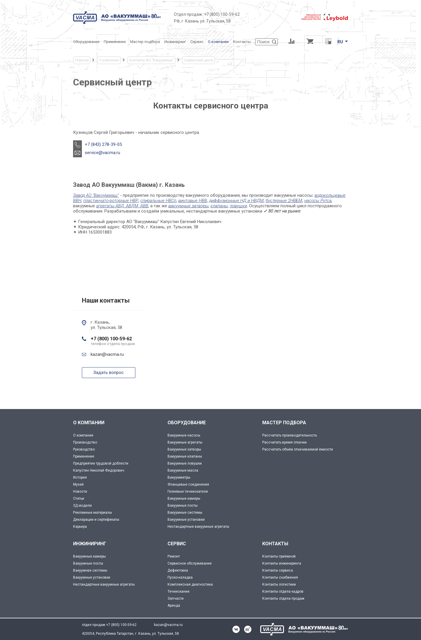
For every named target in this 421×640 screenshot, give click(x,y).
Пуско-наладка (180, 577)
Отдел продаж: (188, 14)
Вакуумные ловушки (185, 463)
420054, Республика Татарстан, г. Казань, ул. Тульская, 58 (130, 634)
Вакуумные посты (183, 505)
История (80, 477)
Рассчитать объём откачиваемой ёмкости (297, 449)
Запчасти (176, 598)
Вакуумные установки (186, 519)
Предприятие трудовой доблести (100, 463)
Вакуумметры (179, 477)
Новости (80, 491)
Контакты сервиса (277, 570)
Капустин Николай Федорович (98, 470)
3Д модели (82, 505)
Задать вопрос (108, 372)
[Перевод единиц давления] (328, 41)
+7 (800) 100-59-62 (222, 14)
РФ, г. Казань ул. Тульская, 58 (202, 21)
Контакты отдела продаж (283, 598)
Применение (83, 456)
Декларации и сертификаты (96, 519)
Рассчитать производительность (289, 435)
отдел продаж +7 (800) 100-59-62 (109, 625)
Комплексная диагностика (190, 584)
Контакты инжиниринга (281, 563)
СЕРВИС (177, 543)
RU (340, 41)
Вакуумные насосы (184, 435)
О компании (83, 435)
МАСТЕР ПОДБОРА (284, 422)
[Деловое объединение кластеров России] (270, 17)
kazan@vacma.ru (107, 354)
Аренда (174, 605)
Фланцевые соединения (188, 484)
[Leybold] (324, 17)
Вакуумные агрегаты (185, 442)
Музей (78, 484)
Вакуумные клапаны (185, 456)
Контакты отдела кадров (282, 591)
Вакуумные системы (185, 512)
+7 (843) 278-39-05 (103, 144)
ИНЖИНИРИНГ (89, 543)
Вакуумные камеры (184, 498)
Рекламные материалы (92, 512)
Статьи (78, 498)
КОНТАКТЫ (275, 543)
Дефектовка (178, 570)
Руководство (84, 449)
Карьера (80, 527)
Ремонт (174, 556)
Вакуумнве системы (90, 570)
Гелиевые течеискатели (188, 491)
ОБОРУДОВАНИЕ (187, 422)
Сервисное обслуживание (190, 563)
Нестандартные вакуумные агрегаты (198, 527)
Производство (85, 442)
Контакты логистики (279, 584)
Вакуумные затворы (184, 449)
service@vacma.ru (102, 152)
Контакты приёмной (279, 556)
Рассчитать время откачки (284, 442)
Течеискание (178, 591)
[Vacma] (117, 17)
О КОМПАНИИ (88, 422)
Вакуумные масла (183, 470)
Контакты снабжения (280, 577)
